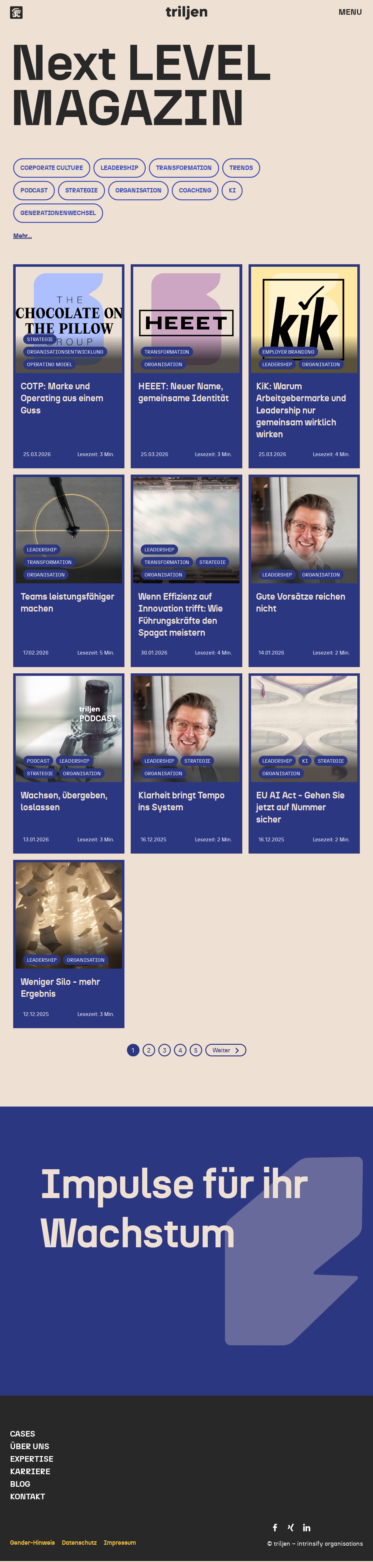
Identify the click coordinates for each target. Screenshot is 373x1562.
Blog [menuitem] (20, 1485)
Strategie (81, 190)
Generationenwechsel (58, 213)
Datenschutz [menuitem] (79, 1544)
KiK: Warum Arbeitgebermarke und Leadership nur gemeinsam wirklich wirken (300, 410)
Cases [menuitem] (22, 1435)
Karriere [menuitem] (30, 1473)
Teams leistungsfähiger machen (56, 609)
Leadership (120, 168)
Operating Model (49, 364)
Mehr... (22, 236)
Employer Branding (288, 352)
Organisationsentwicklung (65, 352)
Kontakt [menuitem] (27, 1498)
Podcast (34, 190)
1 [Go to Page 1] (133, 1052)
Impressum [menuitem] (120, 1544)
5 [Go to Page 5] (196, 1052)
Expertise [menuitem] (31, 1460)
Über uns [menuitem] (29, 1448)
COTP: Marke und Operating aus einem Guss (65, 398)
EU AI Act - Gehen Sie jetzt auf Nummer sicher (304, 808)
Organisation (138, 190)
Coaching (195, 190)
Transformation (184, 168)
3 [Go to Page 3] (164, 1052)
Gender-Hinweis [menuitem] (32, 1544)
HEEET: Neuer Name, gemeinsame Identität (184, 398)
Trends (241, 168)
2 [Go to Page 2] (149, 1052)
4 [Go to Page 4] (180, 1052)
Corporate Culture (51, 168)
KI (232, 190)
